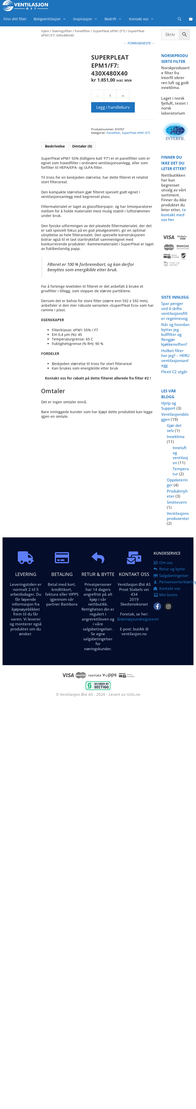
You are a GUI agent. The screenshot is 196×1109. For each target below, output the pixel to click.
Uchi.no (133, 694)
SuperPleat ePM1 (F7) (109, 31)
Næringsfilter (62, 31)
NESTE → (148, 43)
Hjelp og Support (168, 406)
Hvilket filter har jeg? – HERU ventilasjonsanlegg (175, 358)
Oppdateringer (177, 482)
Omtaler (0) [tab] (82, 146)
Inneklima (176, 436)
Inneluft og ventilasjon (180, 455)
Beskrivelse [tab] (55, 146)
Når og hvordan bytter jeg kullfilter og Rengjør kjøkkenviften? (175, 334)
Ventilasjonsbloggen (175, 417)
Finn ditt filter (15, 18)
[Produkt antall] (110, 95)
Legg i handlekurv (113, 107)
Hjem (45, 31)
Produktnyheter (177, 493)
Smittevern (177, 502)
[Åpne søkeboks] (179, 18)
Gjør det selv (174, 428)
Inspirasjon (87, 18)
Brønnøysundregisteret (138, 619)
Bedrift (115, 18)
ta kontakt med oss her (173, 214)
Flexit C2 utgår (174, 371)
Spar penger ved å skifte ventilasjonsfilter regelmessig (174, 311)
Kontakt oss (143, 18)
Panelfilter (82, 31)
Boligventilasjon (52, 18)
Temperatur (181, 471)
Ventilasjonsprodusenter (178, 516)
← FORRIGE (132, 43)
